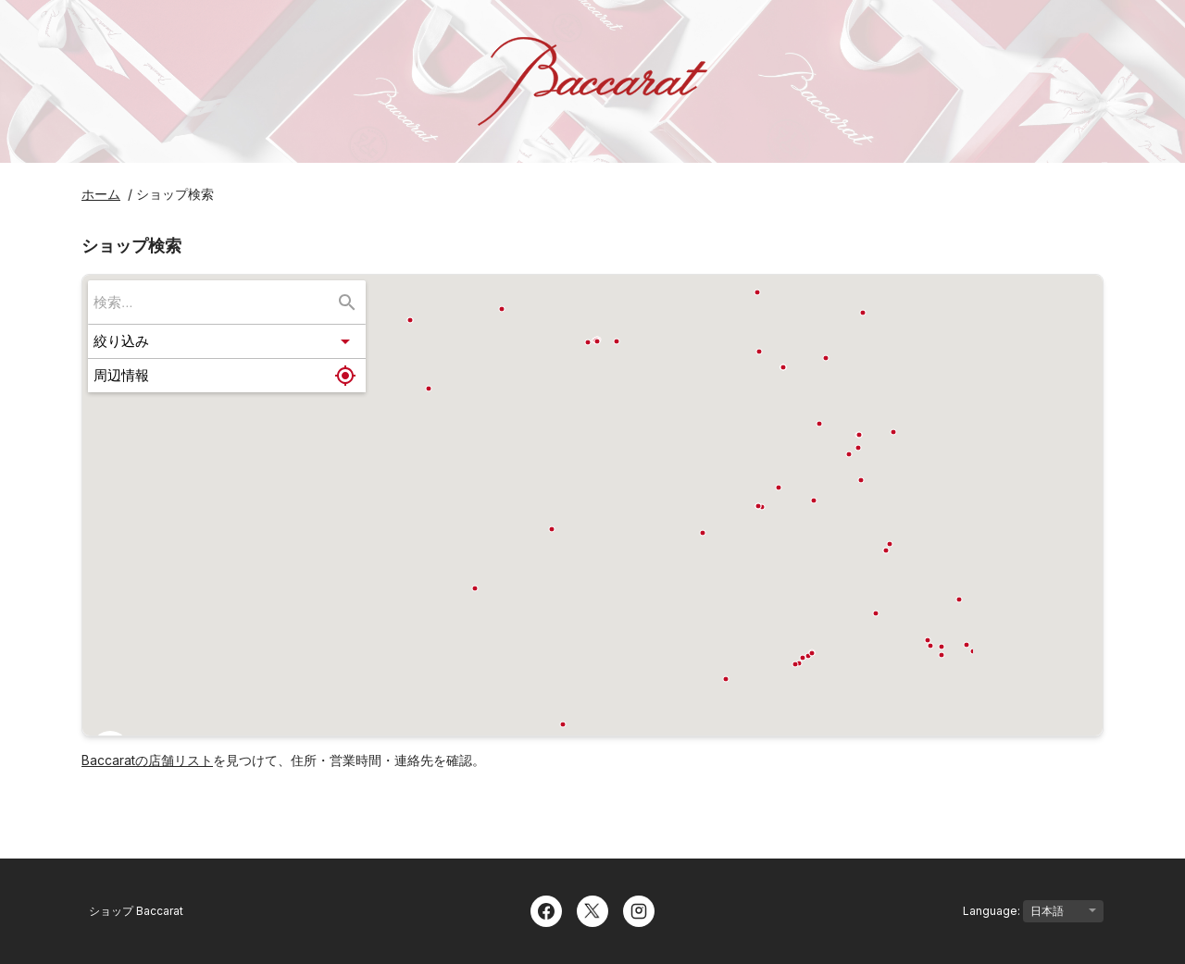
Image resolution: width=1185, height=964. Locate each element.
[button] (227, 341)
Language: (1033, 911)
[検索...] (347, 302)
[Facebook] (546, 909)
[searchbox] (214, 302)
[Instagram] (639, 909)
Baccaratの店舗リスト (147, 760)
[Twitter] (592, 909)
